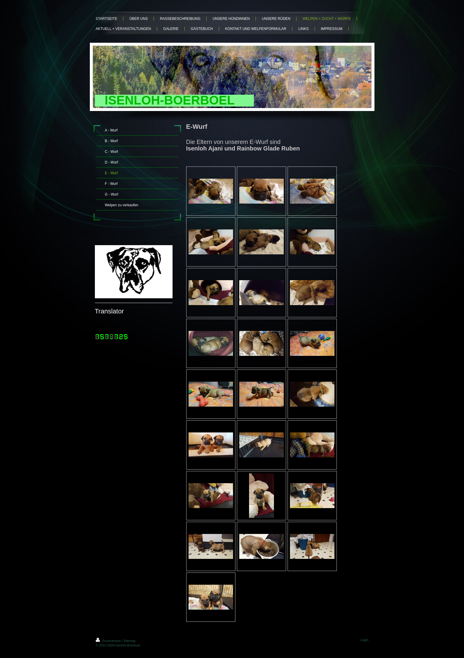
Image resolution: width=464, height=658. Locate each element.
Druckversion (109, 641)
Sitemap (129, 641)
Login (365, 640)
